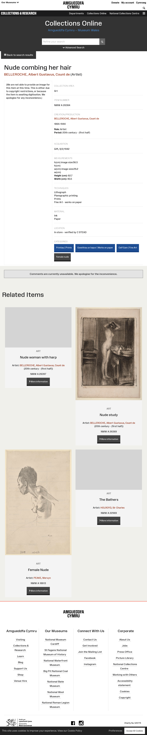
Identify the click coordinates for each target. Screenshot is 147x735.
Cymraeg (141, 2)
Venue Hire (20, 680)
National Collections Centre (124, 13)
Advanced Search (73, 47)
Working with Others (125, 674)
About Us (124, 639)
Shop (20, 674)
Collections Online (96, 13)
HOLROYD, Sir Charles (112, 507)
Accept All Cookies (134, 731)
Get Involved (90, 645)
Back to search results (18, 55)
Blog (20, 662)
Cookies (124, 691)
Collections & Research (18, 13)
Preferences (115, 730)
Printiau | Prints (64, 247)
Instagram (90, 664)
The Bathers (108, 499)
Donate (115, 2)
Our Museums (10, 2)
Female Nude (38, 570)
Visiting (20, 639)
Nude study (109, 415)
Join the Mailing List (90, 651)
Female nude (62, 257)
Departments (76, 13)
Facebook (90, 658)
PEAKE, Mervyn (42, 578)
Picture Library (125, 658)
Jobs (124, 645)
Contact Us (90, 639)
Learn (20, 656)
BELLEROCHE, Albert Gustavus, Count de (37, 74)
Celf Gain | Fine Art (128, 247)
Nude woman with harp (38, 357)
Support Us (20, 668)
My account (127, 2)
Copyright (124, 697)
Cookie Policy (75, 730)
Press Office (124, 651)
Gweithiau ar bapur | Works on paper (95, 247)
